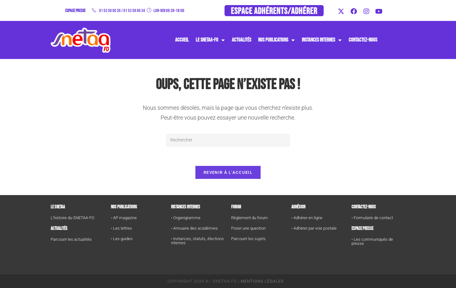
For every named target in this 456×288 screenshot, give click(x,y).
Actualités (241, 40)
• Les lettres (121, 228)
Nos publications (276, 40)
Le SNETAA (58, 207)
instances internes (322, 40)
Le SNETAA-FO (210, 40)
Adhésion (298, 207)
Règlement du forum (249, 217)
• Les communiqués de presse (372, 241)
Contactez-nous (363, 40)
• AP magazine (124, 217)
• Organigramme (185, 217)
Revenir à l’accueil (228, 172)
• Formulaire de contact (372, 217)
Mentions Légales (262, 281)
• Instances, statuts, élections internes (197, 240)
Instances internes (185, 207)
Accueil (182, 40)
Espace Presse (362, 229)
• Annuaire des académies (194, 228)
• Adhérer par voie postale (314, 228)
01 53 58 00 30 (110, 10)
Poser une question (248, 228)
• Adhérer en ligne (306, 217)
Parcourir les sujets (248, 238)
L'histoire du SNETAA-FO (72, 217)
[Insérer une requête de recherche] (228, 140)
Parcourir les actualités (71, 239)
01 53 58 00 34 (134, 10)
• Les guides (122, 238)
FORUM (236, 207)
